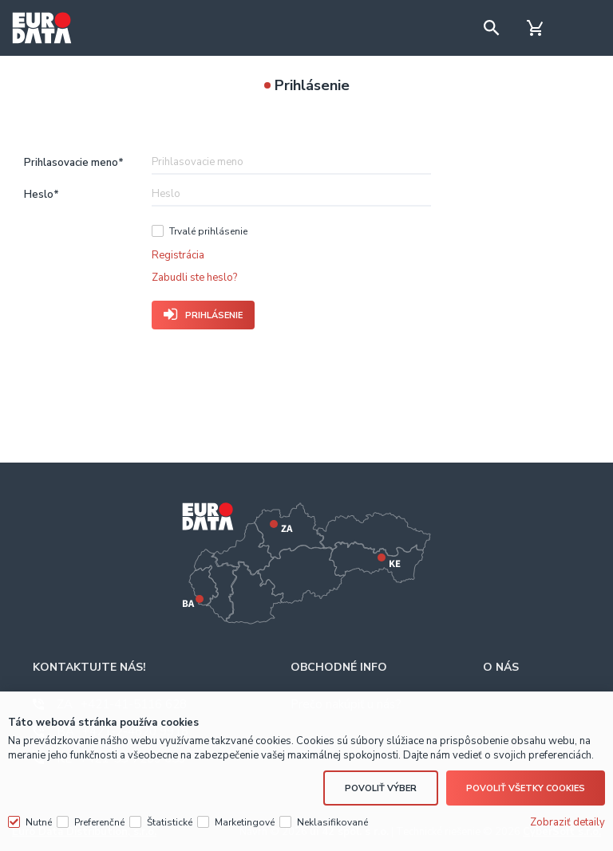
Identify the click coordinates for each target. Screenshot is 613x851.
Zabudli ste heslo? (194, 277)
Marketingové (245, 822)
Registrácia (178, 255)
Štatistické (169, 822)
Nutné (39, 822)
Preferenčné (99, 822)
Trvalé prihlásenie (208, 231)
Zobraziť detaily (567, 822)
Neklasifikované (332, 822)
